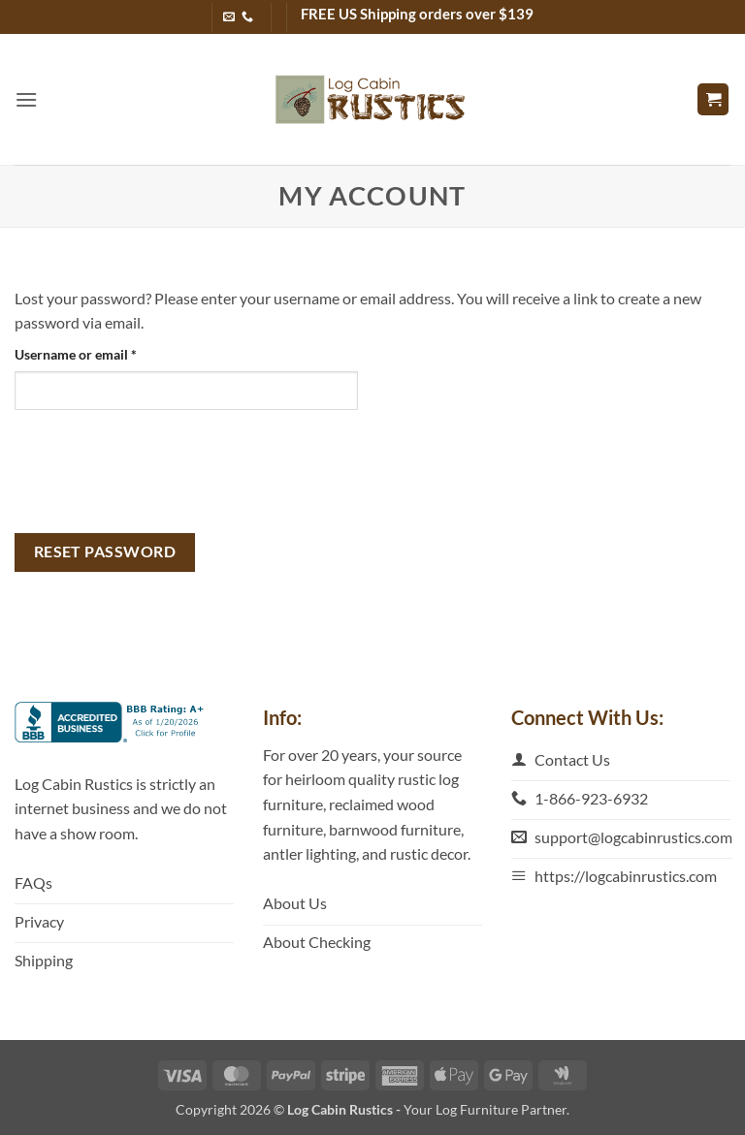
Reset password (105, 551)
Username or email (103, 353)
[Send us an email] (229, 17)
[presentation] (162, 471)
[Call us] (247, 17)
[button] (26, 99)
